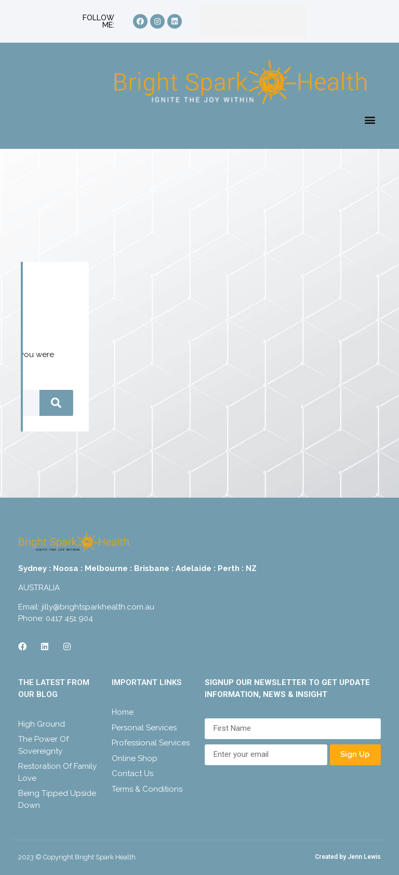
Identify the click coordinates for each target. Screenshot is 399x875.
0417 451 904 (69, 618)
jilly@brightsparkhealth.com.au (98, 607)
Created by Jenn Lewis (348, 856)
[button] (369, 119)
